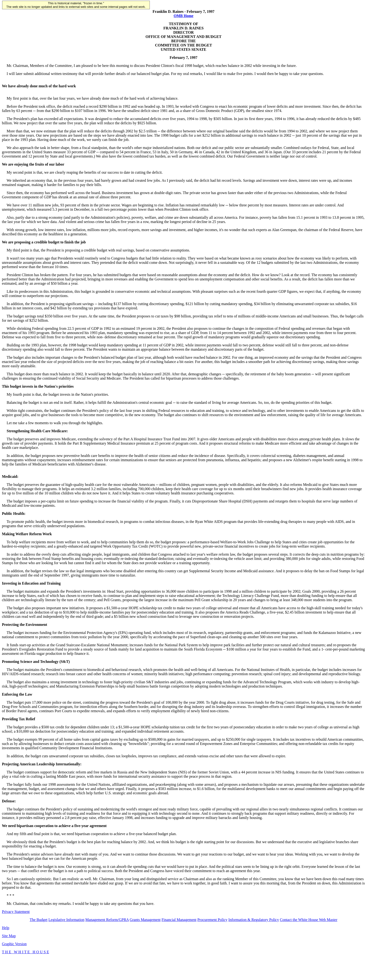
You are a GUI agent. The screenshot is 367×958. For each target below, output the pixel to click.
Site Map (9, 936)
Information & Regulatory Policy (253, 920)
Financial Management (178, 920)
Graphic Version (14, 944)
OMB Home (183, 16)
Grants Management (145, 920)
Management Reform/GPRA (107, 920)
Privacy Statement (16, 912)
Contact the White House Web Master (308, 920)
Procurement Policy (212, 920)
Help (5, 928)
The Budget (38, 920)
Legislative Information (66, 920)
